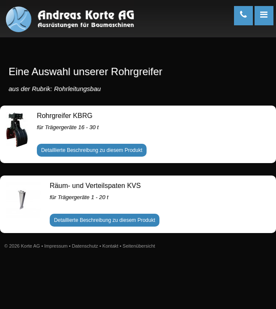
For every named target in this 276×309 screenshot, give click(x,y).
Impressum (55, 245)
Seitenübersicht (139, 245)
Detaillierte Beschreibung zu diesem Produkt (91, 150)
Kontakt (110, 245)
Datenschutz (85, 245)
